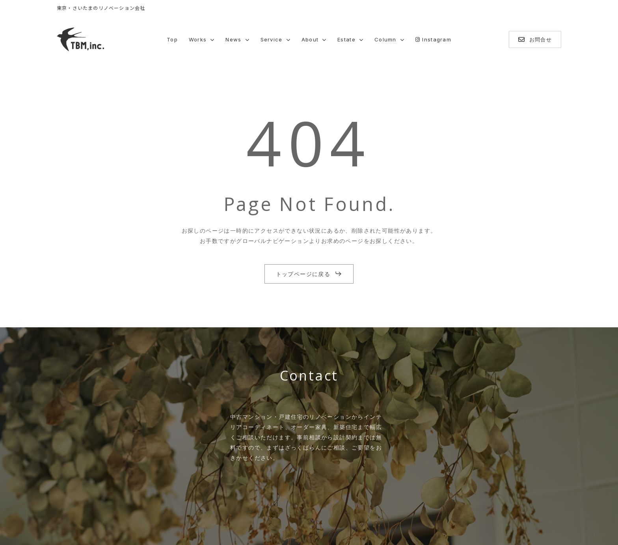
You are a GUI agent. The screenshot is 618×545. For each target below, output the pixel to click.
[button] (309, 274)
